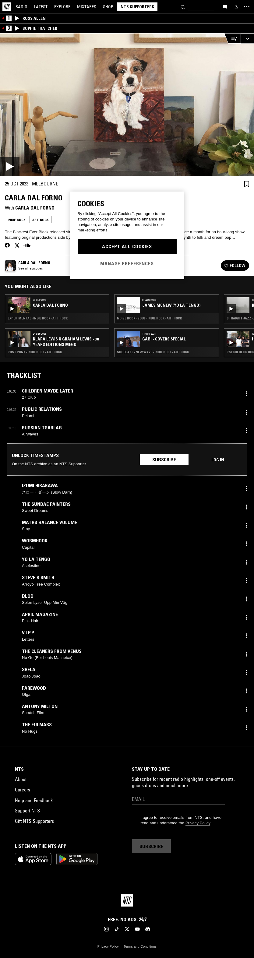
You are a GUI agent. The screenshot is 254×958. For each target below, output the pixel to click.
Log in (217, 460)
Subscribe (164, 459)
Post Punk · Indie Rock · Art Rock (35, 352)
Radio (21, 6)
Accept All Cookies (127, 246)
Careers (22, 790)
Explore (62, 6)
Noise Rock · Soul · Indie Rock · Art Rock (149, 318)
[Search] (183, 6)
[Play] (127, 104)
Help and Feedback (34, 800)
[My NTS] (236, 6)
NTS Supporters (137, 6)
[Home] (6, 6)
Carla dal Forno (35, 208)
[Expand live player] (247, 38)
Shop (108, 6)
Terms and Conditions (140, 946)
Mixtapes (86, 6)
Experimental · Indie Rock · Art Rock (38, 318)
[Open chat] (225, 6)
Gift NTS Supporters (34, 821)
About (20, 779)
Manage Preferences (127, 263)
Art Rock (40, 219)
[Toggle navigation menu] (247, 6)
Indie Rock (17, 219)
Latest (41, 6)
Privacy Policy (197, 823)
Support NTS (27, 811)
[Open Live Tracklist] (232, 38)
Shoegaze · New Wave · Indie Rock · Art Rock (153, 352)
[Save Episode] (246, 183)
